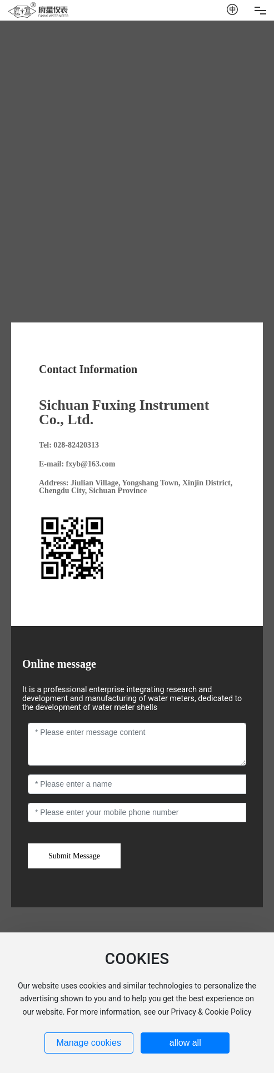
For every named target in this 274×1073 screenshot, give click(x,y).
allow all (185, 1042)
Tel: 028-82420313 (69, 445)
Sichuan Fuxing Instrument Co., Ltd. (124, 412)
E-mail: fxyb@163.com (77, 464)
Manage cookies (88, 1042)
